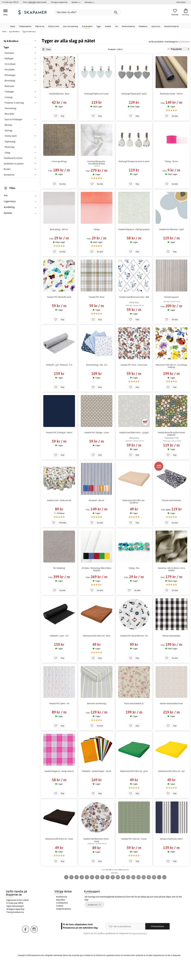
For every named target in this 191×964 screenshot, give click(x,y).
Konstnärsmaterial (171, 26)
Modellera (143, 26)
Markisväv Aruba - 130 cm (171, 94)
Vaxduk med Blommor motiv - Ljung (96, 840)
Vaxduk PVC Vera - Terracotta (134, 365)
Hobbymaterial (25, 26)
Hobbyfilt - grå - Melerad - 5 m (59, 365)
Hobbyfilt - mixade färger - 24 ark (96, 771)
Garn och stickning (70, 26)
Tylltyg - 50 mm (171, 161)
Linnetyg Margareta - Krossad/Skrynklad (96, 162)
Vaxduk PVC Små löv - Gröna (134, 839)
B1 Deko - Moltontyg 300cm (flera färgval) (96, 569)
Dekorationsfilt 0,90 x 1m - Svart (59, 839)
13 (133, 877)
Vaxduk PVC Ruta (96, 297)
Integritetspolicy (63, 909)
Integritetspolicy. (139, 933)
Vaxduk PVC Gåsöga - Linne (96, 432)
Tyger (98, 26)
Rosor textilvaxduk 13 (134, 703)
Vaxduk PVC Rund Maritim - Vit (134, 636)
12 (128, 877)
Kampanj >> (89, 2)
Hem (4, 31)
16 (149, 877)
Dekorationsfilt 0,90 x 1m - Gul (171, 771)
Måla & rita (39, 26)
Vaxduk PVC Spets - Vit (59, 703)
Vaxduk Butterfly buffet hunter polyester (171, 433)
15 (144, 877)
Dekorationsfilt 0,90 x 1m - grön (134, 771)
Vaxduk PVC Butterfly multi (59, 297)
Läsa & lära (155, 26)
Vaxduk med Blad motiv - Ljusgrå (134, 432)
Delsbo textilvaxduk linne (171, 703)
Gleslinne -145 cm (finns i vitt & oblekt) (171, 569)
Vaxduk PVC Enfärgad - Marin (59, 432)
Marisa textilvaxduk (171, 636)
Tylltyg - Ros (133, 568)
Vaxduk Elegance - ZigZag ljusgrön (134, 229)
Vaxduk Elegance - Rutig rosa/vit (59, 771)
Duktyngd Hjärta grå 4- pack (134, 94)
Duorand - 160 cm (96, 500)
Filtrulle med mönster (171, 500)
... (159, 877)
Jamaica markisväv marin (171, 839)
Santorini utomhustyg (96, 703)
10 (118, 877)
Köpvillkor (60, 899)
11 (123, 877)
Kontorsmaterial (128, 26)
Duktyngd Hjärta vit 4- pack (96, 94)
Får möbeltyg (59, 568)
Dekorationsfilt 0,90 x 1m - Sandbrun (133, 501)
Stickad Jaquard (171, 297)
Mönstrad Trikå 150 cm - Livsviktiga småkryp (171, 366)
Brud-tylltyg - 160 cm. (59, 229)
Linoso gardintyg (59, 161)
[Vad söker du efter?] (87, 12)
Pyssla (12, 26)
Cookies (59, 906)
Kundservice (61, 896)
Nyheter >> (76, 2)
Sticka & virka (53, 26)
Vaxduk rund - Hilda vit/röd (59, 500)
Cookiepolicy (62, 902)
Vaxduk (108, 26)
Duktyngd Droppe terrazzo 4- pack (134, 161)
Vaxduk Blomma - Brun (59, 94)
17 (154, 877)
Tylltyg (96, 229)
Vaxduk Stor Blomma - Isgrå (171, 229)
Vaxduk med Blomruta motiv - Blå (134, 297)
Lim (116, 26)
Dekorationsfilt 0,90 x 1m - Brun (96, 636)
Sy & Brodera (87, 26)
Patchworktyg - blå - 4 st (96, 365)
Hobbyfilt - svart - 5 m (59, 636)
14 (138, 877)
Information (181, 2)
